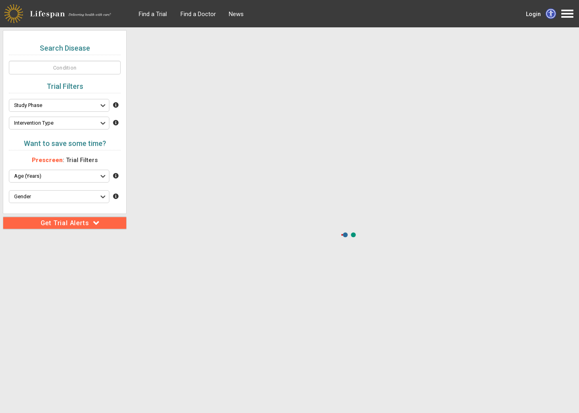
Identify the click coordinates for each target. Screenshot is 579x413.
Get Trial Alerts (70, 223)
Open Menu (567, 14)
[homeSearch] (65, 67)
